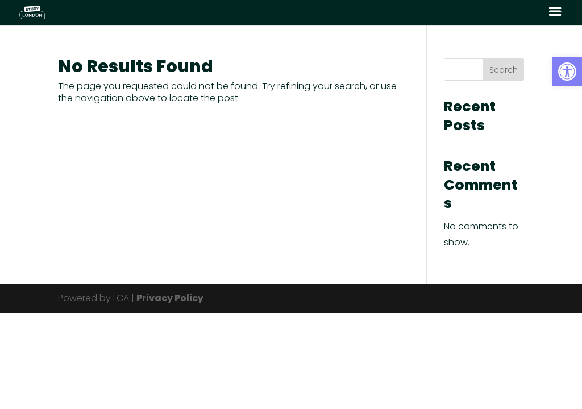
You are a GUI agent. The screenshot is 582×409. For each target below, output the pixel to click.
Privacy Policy (169, 297)
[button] (567, 71)
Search (503, 70)
